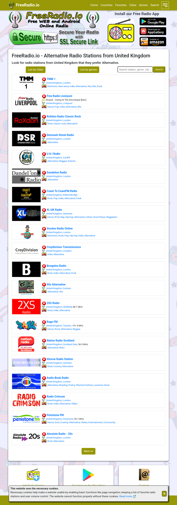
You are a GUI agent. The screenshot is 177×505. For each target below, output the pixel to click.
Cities (132, 5)
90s (89, 86)
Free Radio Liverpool (57, 96)
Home (94, 5)
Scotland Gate (70, 344)
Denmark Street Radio (58, 135)
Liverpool (67, 103)
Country (57, 366)
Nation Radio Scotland (58, 340)
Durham (67, 288)
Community (109, 422)
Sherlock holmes (84, 385)
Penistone (68, 419)
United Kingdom (54, 83)
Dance (50, 106)
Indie (72, 86)
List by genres (88, 69)
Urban (89, 217)
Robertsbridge (70, 195)
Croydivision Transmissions (61, 247)
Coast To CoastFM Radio (59, 191)
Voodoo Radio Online (57, 228)
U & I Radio (51, 153)
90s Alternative (54, 284)
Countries (107, 5)
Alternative (81, 86)
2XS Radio (50, 303)
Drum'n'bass (99, 217)
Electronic (52, 86)
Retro (62, 347)
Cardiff (66, 157)
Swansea (67, 213)
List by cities (35, 69)
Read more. (125, 496)
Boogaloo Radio (54, 265)
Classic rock (59, 123)
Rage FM (50, 321)
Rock (49, 123)
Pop (57, 106)
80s (94, 86)
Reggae (63, 161)
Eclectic (72, 161)
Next (88, 451)
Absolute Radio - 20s (57, 433)
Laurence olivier (102, 385)
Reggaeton (111, 217)
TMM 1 (48, 79)
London (67, 83)
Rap (62, 217)
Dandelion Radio (54, 172)
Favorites (121, 5)
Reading (63, 385)
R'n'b (57, 217)
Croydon (67, 251)
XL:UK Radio (52, 209)
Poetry (71, 385)
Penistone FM (53, 415)
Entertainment (95, 422)
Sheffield (67, 307)
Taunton (67, 325)
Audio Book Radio (55, 377)
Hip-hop (69, 217)
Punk (99, 86)
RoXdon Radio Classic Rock (61, 116)
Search (155, 5)
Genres (143, 5)
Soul (57, 422)
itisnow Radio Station (57, 359)
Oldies (74, 403)
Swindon (67, 363)
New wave (63, 86)
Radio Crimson (53, 396)
